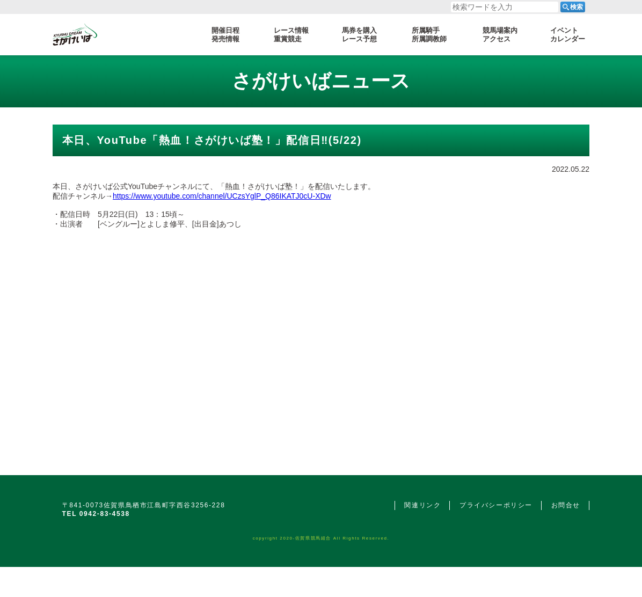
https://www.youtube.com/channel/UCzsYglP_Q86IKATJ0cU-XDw (222, 196)
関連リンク (422, 505)
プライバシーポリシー (495, 505)
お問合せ (565, 505)
